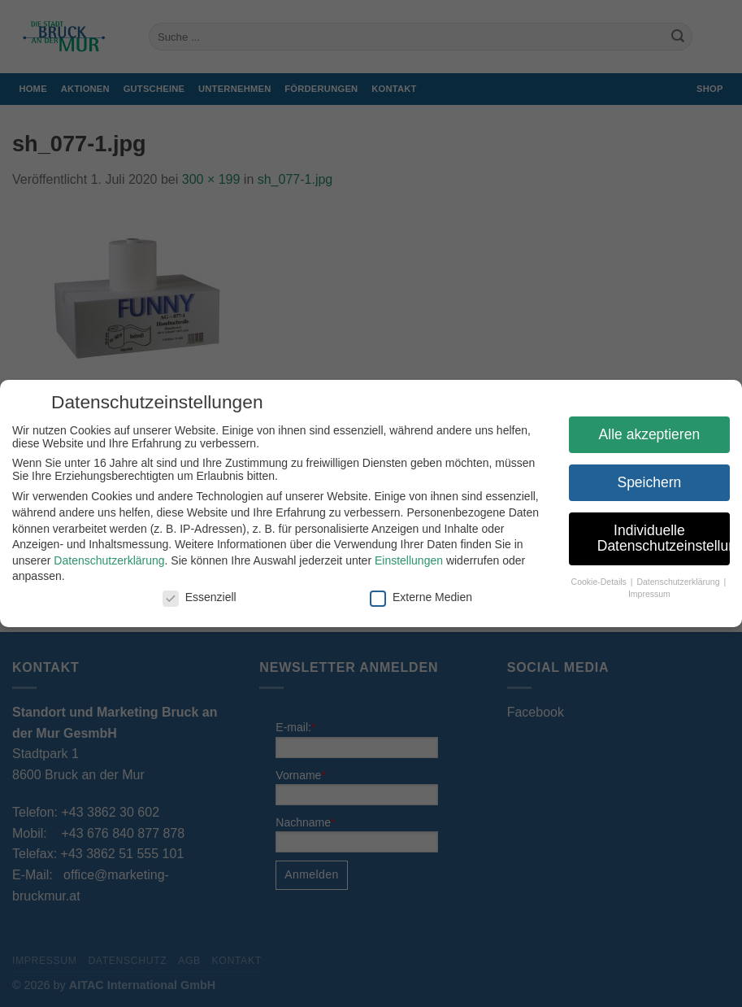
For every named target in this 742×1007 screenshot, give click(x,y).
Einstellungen (409, 560)
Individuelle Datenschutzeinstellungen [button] (663, 538)
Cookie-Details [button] (600, 581)
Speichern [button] (649, 482)
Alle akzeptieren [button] (650, 434)
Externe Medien (421, 597)
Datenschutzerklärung (109, 560)
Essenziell (199, 597)
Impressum (649, 594)
